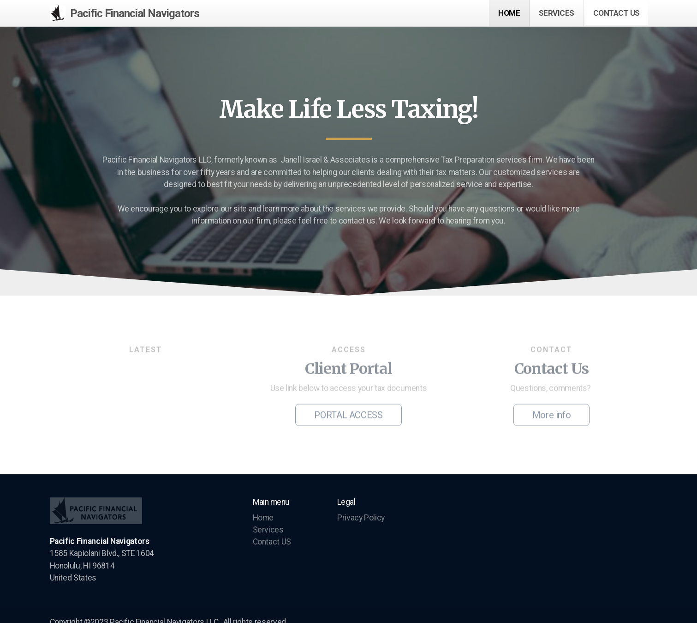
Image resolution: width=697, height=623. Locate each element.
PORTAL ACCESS (348, 416)
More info (551, 416)
